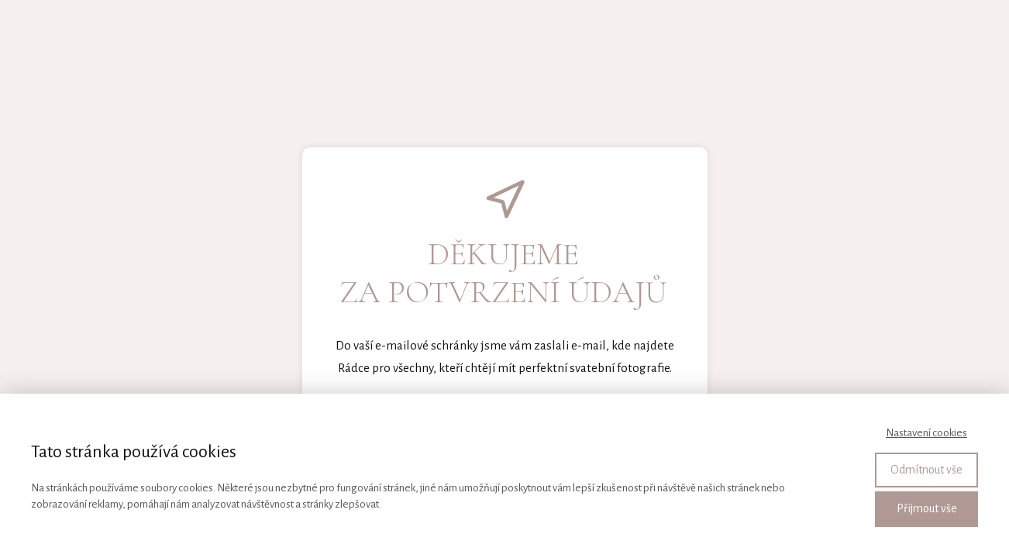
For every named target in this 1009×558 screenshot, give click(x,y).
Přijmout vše (927, 508)
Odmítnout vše (926, 469)
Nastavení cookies (926, 433)
